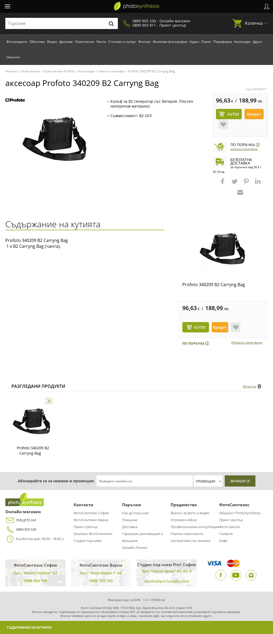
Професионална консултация (195, 526)
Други (257, 41)
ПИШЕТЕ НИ (20, 520)
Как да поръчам (135, 513)
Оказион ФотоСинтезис (93, 533)
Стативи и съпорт (122, 41)
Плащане (129, 519)
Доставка (129, 526)
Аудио (194, 41)
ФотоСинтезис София (91, 513)
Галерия (226, 533)
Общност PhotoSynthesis (239, 513)
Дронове (66, 41)
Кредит (254, 114)
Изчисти (249, 386)
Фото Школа (229, 526)
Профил (266, 6)
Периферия (223, 41)
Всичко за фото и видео (190, 513)
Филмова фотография (170, 41)
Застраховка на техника (190, 540)
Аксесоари (242, 41)
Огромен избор (184, 519)
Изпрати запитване (244, 149)
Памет (206, 41)
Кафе (223, 540)
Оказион (13, 57)
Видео (52, 41)
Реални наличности (187, 533)
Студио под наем (88, 540)
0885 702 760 (101, 580)
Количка (254, 23)
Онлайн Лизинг (135, 547)
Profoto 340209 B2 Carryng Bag (213, 284)
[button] (223, 184)
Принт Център (86, 526)
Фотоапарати (16, 41)
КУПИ (200, 327)
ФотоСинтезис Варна (91, 519)
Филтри (144, 41)
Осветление (84, 41)
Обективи (37, 41)
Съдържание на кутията (29, 627)
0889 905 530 (20, 529)
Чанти (101, 41)
